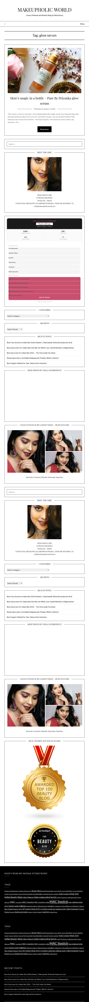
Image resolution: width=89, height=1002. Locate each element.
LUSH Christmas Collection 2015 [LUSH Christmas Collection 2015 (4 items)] (67, 897)
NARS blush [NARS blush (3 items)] (75, 906)
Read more (44, 129)
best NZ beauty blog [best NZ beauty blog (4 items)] (47, 891)
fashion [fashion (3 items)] (51, 894)
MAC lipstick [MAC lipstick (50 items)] (58, 902)
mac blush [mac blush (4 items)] (18, 902)
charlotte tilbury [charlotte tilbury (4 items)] (38, 894)
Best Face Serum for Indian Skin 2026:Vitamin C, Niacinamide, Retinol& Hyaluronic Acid (39, 343)
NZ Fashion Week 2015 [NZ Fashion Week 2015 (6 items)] (31, 909)
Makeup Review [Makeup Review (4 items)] (42, 906)
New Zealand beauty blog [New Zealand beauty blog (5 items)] (13, 909)
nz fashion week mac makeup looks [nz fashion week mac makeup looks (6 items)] (53, 909)
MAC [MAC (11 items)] (12, 902)
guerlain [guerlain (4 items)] (55, 894)
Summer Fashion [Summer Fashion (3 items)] (32, 912)
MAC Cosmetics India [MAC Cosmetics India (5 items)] (41, 902)
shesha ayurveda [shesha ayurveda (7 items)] (21, 912)
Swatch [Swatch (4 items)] (39, 912)
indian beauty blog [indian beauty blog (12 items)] (13, 897)
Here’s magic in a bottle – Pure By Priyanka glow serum (44, 100)
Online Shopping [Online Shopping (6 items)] (72, 909)
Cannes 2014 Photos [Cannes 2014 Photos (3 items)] (66, 891)
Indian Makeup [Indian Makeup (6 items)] (27, 897)
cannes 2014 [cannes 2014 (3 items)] (57, 891)
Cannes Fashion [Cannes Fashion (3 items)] (13, 894)
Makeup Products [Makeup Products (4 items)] (31, 906)
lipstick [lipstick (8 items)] (53, 897)
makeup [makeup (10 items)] (22, 906)
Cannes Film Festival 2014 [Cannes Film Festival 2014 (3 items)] (25, 894)
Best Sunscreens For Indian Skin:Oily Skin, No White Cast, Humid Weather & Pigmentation (40, 348)
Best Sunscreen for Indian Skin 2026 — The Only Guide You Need (31, 353)
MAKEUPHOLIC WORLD (45, 8)
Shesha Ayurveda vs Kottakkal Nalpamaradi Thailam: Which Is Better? (33, 358)
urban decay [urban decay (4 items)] (53, 912)
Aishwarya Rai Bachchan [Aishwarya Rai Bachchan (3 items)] (11, 891)
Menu (82, 24)
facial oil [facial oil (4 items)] (45, 894)
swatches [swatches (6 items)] (45, 912)
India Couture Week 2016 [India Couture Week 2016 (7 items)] (69, 894)
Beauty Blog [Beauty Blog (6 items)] (36, 891)
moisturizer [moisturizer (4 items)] (58, 906)
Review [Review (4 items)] (12, 912)
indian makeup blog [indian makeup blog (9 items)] (42, 897)
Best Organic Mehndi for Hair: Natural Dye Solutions (27, 363)
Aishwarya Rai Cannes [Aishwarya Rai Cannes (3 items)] (25, 891)
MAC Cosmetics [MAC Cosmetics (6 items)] (28, 902)
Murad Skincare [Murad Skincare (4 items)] (67, 906)
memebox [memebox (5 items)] (50, 906)
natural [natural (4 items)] (81, 906)
